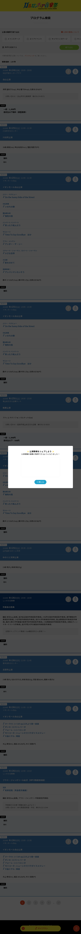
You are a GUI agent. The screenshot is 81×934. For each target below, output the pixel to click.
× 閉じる (40, 482)
